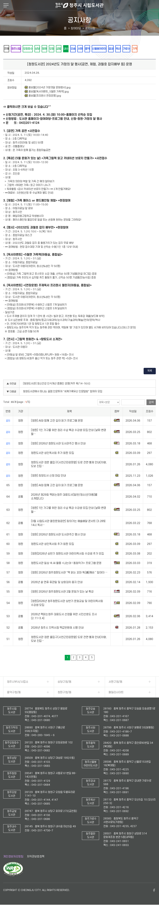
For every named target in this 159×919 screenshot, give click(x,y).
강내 (143, 49)
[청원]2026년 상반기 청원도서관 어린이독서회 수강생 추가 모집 (67, 563)
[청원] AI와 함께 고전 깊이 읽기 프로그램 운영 (57, 430)
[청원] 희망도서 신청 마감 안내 (48, 485)
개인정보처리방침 (13, 866)
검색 (151, 412)
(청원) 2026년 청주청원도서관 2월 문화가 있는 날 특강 (62, 601)
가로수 (18, 58)
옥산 (7, 58)
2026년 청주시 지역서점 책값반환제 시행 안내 (57, 637)
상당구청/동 (64, 691)
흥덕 (114, 49)
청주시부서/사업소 (17, 691)
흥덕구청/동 (14, 702)
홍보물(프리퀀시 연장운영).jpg (43, 105)
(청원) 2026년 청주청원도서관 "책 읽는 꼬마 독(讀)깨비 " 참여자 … (69, 582)
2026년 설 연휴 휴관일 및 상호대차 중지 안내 (56, 592)
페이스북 (154, 900)
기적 (29, 58)
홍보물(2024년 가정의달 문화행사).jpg (47, 97)
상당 (46, 49)
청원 (56, 49)
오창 (66, 49)
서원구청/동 (115, 691)
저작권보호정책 (35, 866)
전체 (7, 49)
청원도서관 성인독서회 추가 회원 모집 (52, 462)
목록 (149, 380)
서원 (104, 49)
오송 (94, 49)
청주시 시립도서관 (79, 5)
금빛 (75, 49)
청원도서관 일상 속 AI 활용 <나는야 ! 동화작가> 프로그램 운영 (66, 573)
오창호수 (35, 49)
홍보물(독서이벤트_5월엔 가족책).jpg (47, 101)
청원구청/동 (64, 702)
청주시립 (20, 49)
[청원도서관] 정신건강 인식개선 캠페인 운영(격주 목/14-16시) (56, 393)
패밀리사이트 (116, 702)
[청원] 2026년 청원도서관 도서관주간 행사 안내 (58, 453)
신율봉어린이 (128, 49)
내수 (85, 49)
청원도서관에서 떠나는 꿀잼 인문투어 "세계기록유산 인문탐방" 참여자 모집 (62, 401)
